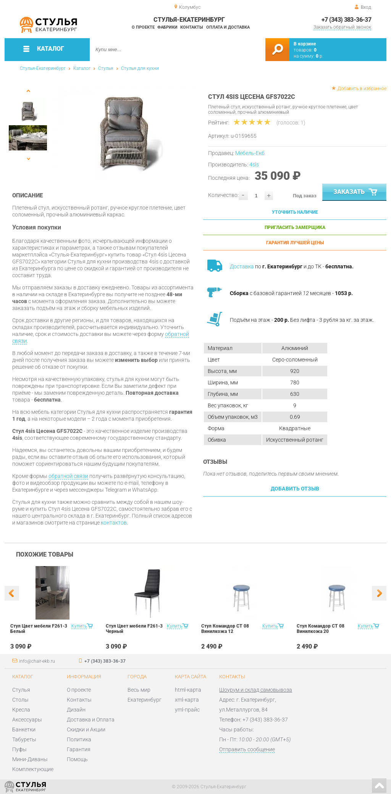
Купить (79, 626)
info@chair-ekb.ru (37, 661)
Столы (20, 700)
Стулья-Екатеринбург (43, 68)
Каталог (81, 68)
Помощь (77, 759)
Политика (79, 739)
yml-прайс (187, 710)
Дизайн (76, 710)
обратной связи (68, 476)
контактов (114, 523)
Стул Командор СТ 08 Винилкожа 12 (225, 628)
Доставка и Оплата (91, 720)
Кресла (21, 710)
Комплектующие (32, 769)
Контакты (191, 27)
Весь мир (139, 690)
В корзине (305, 44)
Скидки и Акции (86, 729)
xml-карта (187, 700)
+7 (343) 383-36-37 (346, 19)
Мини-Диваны (30, 759)
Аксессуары (27, 720)
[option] (124, 131)
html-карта (188, 690)
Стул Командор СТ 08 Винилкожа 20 (320, 628)
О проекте (143, 27)
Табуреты (24, 739)
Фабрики (167, 27)
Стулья (105, 68)
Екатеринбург (145, 700)
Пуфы (19, 749)
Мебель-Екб (250, 153)
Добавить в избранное (362, 88)
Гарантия (78, 749)
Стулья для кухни (140, 68)
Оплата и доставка (228, 27)
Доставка (242, 266)
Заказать (356, 192)
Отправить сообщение (247, 749)
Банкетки (24, 729)
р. (319, 56)
